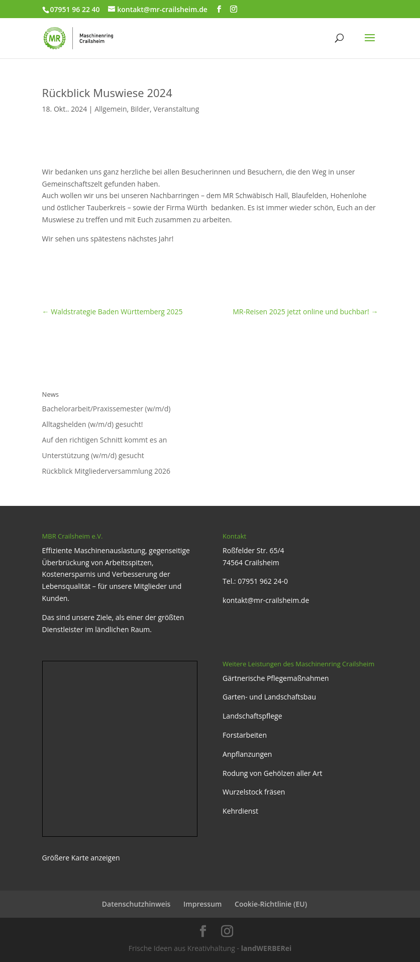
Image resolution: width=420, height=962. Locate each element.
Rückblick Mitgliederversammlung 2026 (106, 471)
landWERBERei (266, 948)
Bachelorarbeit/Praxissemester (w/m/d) (106, 408)
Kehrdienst (240, 811)
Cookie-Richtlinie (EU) (271, 904)
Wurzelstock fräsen (254, 792)
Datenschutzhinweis (136, 904)
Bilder (140, 109)
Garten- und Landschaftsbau (269, 697)
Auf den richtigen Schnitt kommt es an (104, 440)
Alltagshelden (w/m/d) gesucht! (92, 424)
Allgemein (110, 109)
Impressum (202, 904)
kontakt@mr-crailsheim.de (266, 600)
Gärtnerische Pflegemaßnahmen (276, 678)
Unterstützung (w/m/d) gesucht (93, 455)
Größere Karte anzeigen (81, 857)
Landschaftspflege (252, 716)
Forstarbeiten (245, 735)
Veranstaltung (176, 109)
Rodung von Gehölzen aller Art (273, 773)
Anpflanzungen (247, 754)
